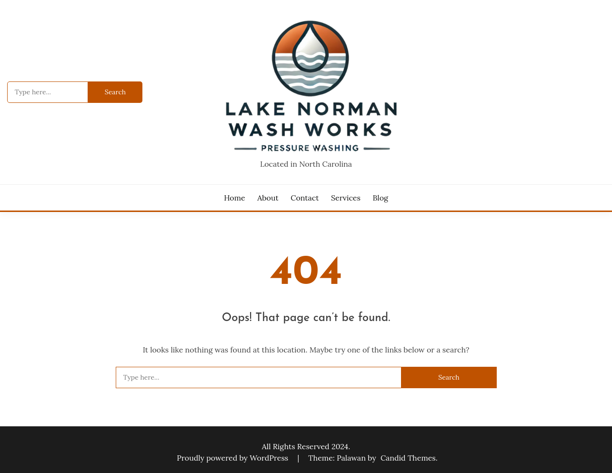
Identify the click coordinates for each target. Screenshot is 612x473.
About (267, 197)
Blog (380, 197)
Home (234, 197)
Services (346, 197)
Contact (305, 197)
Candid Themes (408, 458)
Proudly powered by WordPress (233, 458)
